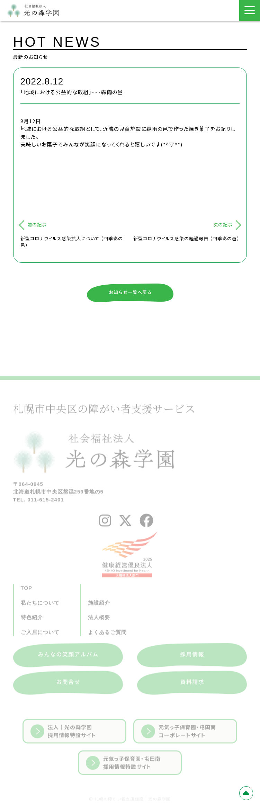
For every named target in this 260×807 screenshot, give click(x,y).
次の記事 (223, 224)
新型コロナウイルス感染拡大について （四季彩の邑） (71, 242)
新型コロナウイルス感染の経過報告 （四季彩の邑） (186, 238)
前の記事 (37, 224)
